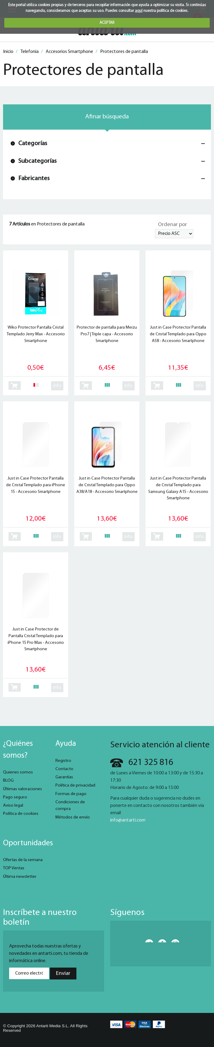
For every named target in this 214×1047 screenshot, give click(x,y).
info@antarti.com (128, 820)
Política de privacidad (75, 785)
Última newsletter (20, 876)
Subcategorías (37, 161)
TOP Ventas (13, 868)
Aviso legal (13, 805)
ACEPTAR (107, 23)
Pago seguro (15, 797)
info (57, 385)
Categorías (32, 143)
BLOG (8, 780)
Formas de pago (70, 794)
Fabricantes (34, 178)
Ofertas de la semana (23, 860)
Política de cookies (20, 813)
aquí (138, 11)
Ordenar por (172, 225)
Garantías (64, 777)
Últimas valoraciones (22, 789)
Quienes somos (18, 772)
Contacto (64, 769)
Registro (63, 761)
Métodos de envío (72, 817)
